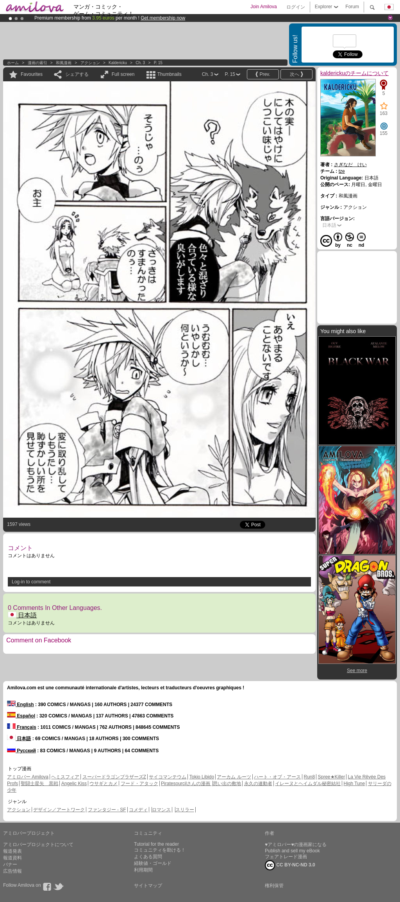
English (20, 704)
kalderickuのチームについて (354, 73)
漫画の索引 (37, 63)
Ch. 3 (140, 63)
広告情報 (12, 871)
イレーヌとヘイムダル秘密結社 (308, 783)
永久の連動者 (258, 783)
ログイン (295, 7)
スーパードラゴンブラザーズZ (114, 777)
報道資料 (12, 858)
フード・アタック (139, 783)
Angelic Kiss (74, 783)
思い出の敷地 (227, 783)
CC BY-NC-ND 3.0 (290, 865)
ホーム (13, 63)
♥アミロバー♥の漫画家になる (296, 844)
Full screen (123, 74)
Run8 (309, 777)
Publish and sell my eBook (292, 851)
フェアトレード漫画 (286, 856)
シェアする (77, 74)
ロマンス (161, 809)
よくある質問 (148, 856)
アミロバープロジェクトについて (38, 844)
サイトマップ (148, 885)
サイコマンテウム (167, 777)
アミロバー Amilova (27, 777)
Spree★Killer (331, 777)
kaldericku (118, 63)
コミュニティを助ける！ (160, 850)
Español (21, 716)
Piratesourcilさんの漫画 (186, 783)
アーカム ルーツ (234, 777)
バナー (10, 864)
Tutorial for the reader (156, 844)
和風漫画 (63, 63)
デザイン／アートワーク (59, 809)
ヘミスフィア (65, 777)
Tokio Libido (201, 777)
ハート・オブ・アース (277, 777)
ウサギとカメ (103, 783)
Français (21, 727)
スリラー (184, 809)
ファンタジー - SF (107, 809)
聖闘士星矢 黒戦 (39, 783)
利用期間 (143, 870)
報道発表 (12, 851)
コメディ (138, 809)
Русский (21, 750)
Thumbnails (169, 74)
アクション (90, 63)
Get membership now (163, 18)
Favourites (32, 74)
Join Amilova (263, 6)
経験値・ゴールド (152, 863)
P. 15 (158, 63)
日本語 (22, 615)
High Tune (354, 783)
